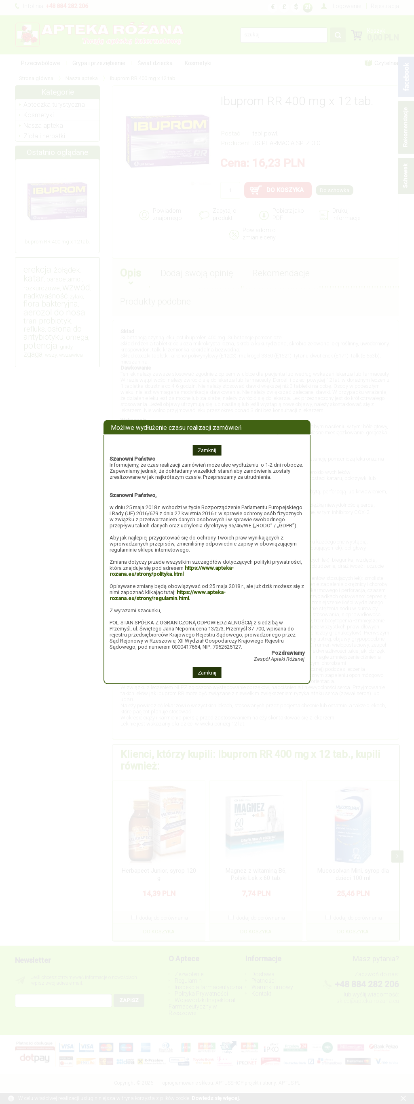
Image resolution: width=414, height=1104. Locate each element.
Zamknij (207, 450)
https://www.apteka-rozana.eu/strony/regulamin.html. (168, 595)
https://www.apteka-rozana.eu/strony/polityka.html (172, 571)
